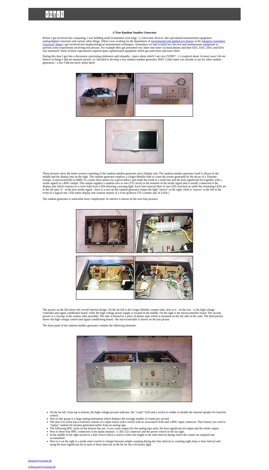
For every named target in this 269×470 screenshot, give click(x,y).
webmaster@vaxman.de (42, 466)
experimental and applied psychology (172, 41)
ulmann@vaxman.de (40, 460)
